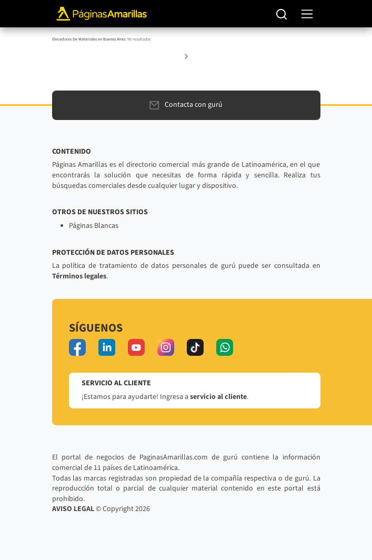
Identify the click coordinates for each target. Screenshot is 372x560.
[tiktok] (195, 347)
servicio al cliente (218, 397)
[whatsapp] (224, 347)
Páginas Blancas (93, 226)
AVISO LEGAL (73, 509)
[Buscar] (282, 13)
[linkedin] (106, 347)
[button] (186, 56)
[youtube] (136, 347)
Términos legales (79, 276)
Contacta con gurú (186, 104)
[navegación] (307, 14)
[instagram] (165, 347)
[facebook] (77, 347)
